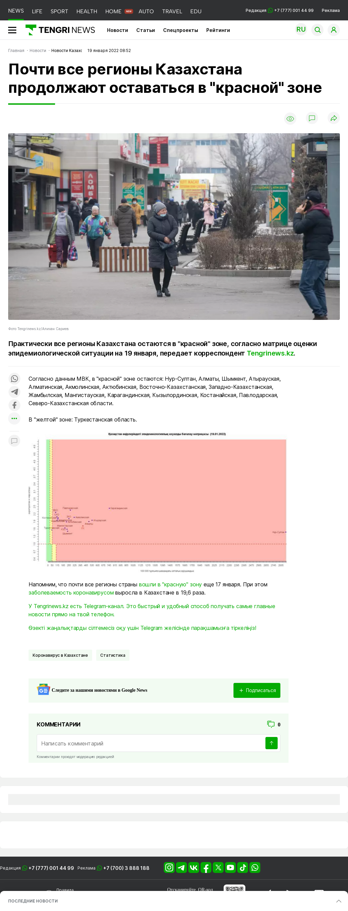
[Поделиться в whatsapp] (14, 379)
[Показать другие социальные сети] (14, 419)
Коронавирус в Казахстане (60, 655)
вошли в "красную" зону (170, 584)
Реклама (331, 10)
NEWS (16, 10)
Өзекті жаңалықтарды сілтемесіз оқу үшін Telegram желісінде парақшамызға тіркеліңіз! (142, 627)
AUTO (146, 11)
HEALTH (86, 11)
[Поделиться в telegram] (14, 392)
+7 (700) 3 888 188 (126, 868)
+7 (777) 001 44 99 (51, 868)
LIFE (37, 11)
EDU (196, 11)
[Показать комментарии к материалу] (14, 441)
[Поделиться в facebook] (14, 405)
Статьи (145, 30)
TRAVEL (172, 11)
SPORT (59, 11)
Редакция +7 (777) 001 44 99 (280, 10)
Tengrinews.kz (270, 353)
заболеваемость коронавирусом (71, 592)
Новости (117, 30)
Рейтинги (218, 30)
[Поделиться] (334, 118)
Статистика (112, 655)
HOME (113, 11)
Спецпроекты (180, 30)
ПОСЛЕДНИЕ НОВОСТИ (33, 901)
